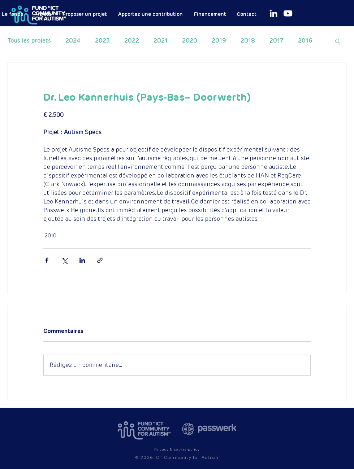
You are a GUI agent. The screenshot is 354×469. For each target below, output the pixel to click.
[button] (337, 41)
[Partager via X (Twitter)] (64, 260)
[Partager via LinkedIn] (82, 260)
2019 (219, 40)
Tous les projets (29, 40)
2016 (305, 40)
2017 (276, 40)
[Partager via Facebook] (46, 260)
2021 (161, 40)
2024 (73, 40)
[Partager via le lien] (99, 260)
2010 (50, 235)
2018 (248, 40)
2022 (131, 40)
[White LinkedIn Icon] (273, 13)
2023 (102, 40)
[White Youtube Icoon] (287, 13)
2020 (189, 40)
